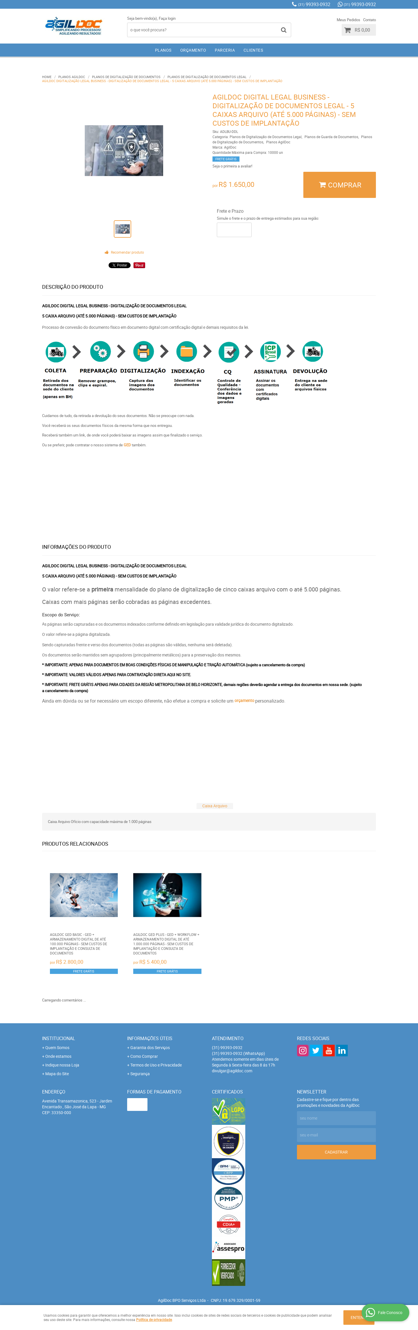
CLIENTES (253, 50)
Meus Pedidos (348, 19)
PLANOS (163, 50)
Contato (369, 19)
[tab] (215, 806)
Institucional (58, 1038)
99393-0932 (314, 4)
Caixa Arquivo (214, 806)
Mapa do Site (57, 1073)
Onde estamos (58, 1056)
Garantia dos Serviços (150, 1047)
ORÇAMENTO (193, 50)
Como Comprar (144, 1056)
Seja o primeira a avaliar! (232, 166)
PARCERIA (225, 50)
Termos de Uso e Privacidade (156, 1065)
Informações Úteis (149, 1038)
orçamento (244, 700)
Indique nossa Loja (62, 1065)
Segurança (140, 1073)
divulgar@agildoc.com (232, 1070)
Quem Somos (57, 1047)
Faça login (167, 18)
